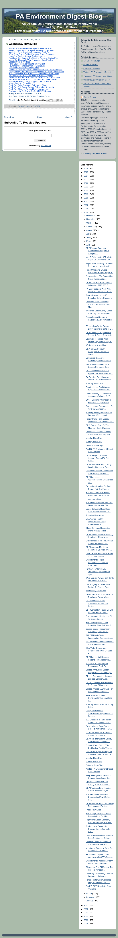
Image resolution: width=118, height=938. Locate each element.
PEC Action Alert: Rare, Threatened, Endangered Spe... (98, 571)
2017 (86, 201)
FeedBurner (46, 146)
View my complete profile (94, 153)
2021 (86, 187)
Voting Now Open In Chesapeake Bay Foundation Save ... (99, 713)
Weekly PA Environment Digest (96, 80)
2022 (86, 183)
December (91, 216)
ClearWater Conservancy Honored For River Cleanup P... (99, 651)
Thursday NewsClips (95, 515)
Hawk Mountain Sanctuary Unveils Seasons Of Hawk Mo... (98, 304)
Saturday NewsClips (94, 445)
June (88, 237)
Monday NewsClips (94, 438)
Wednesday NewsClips (96, 345)
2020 (86, 190)
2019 (86, 194)
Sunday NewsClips (94, 442)
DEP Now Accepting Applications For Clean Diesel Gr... (100, 480)
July (88, 234)
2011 (86, 913)
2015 (86, 209)
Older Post (70, 117)
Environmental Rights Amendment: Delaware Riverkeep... (97, 562)
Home (39, 117)
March (89, 894)
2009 (86, 920)
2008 (86, 924)
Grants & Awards (90, 65)
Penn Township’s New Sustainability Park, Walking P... (99, 698)
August (89, 230)
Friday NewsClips (93, 499)
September (91, 227)
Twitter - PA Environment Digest (97, 72)
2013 (86, 905)
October (90, 223)
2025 (86, 172)
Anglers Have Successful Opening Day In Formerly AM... (98, 829)
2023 (86, 180)
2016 (86, 205)
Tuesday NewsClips (94, 383)
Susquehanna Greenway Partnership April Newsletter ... (99, 320)
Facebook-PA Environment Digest (97, 76)
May (88, 241)
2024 (86, 176)
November (91, 219)
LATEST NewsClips (91, 61)
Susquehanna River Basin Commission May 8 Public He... (98, 797)
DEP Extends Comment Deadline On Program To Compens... (98, 251)
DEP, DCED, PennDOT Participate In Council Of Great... (97, 351)
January (90, 901)
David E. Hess (90, 97)
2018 (86, 198)
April (88, 245)
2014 (86, 212)
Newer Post (9, 117)
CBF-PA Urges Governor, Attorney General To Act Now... (97, 458)
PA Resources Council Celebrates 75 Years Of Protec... (97, 603)
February (90, 897)
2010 (86, 916)
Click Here (13, 100)
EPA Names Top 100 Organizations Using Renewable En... (96, 521)
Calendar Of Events (91, 68)
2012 (86, 909)
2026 (86, 168)
